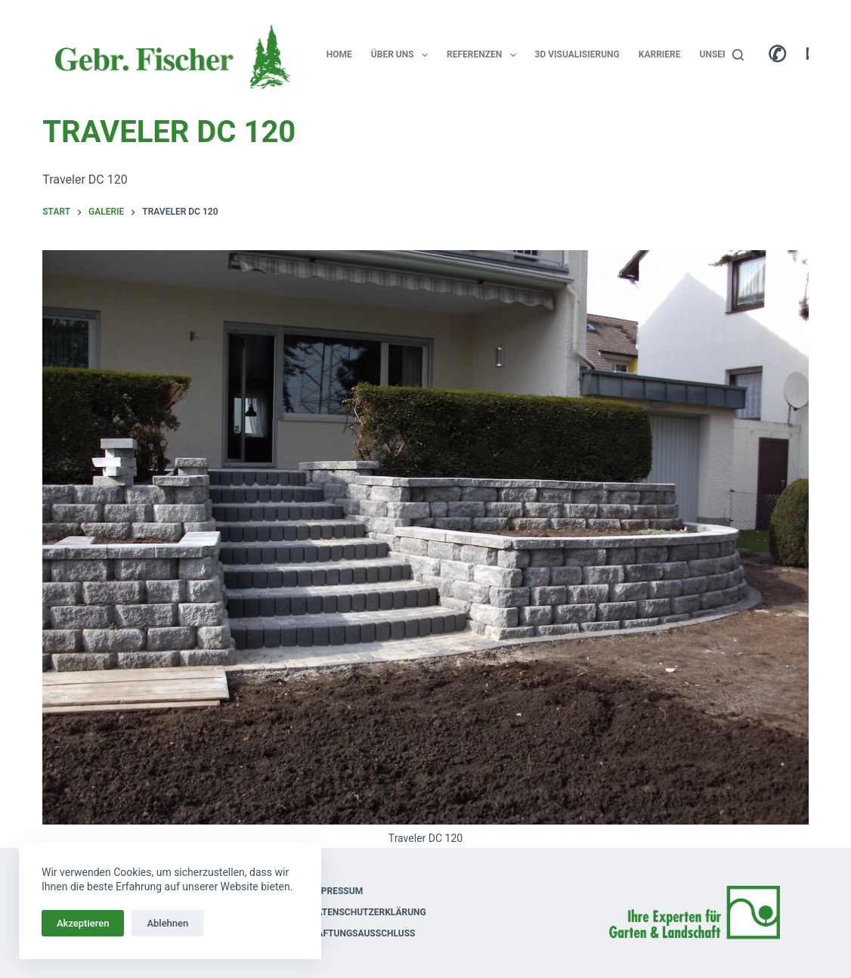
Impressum (337, 891)
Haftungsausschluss (363, 933)
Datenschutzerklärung (368, 912)
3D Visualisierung (577, 54)
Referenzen (484, 55)
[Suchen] (738, 54)
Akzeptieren (83, 923)
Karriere (660, 54)
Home (339, 54)
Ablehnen (167, 923)
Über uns (402, 55)
